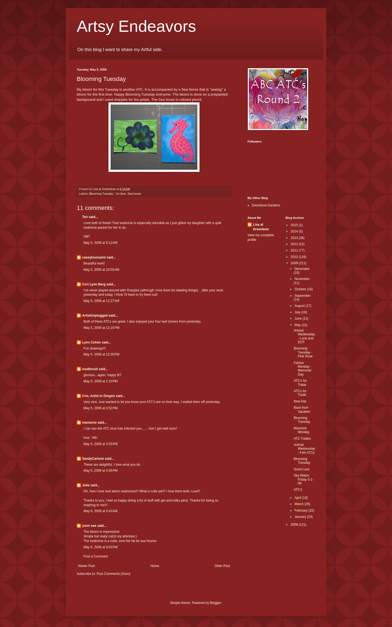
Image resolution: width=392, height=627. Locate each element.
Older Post (222, 566)
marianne (89, 422)
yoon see (89, 526)
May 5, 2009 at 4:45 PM (100, 470)
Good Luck (301, 469)
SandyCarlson (93, 459)
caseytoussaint (94, 257)
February (301, 510)
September (302, 296)
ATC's (298, 489)
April (298, 498)
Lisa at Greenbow (261, 227)
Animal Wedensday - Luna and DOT (304, 336)
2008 (295, 525)
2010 (295, 257)
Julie (85, 485)
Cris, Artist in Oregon (98, 396)
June (298, 318)
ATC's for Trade (300, 382)
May (297, 325)
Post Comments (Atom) (113, 574)
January (300, 517)
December (301, 269)
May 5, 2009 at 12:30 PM (101, 354)
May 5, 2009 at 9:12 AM (100, 243)
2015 (295, 225)
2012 (295, 244)
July (297, 312)
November (301, 279)
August (300, 306)
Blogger (215, 603)
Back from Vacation (302, 409)
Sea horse (134, 193)
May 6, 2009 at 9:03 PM (100, 547)
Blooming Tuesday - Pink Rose (303, 352)
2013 (295, 238)
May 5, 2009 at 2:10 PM (100, 381)
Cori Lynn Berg (93, 284)
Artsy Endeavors (136, 26)
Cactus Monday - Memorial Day (302, 368)
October (300, 289)
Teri (85, 217)
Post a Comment (95, 556)
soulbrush (90, 369)
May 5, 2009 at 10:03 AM (101, 270)
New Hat (300, 401)
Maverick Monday (301, 430)
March (299, 504)
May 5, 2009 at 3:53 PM (100, 444)
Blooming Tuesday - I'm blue (107, 193)
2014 (295, 231)
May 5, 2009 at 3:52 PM (100, 408)
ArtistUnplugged (95, 315)
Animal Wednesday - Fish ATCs (304, 449)
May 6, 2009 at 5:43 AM (100, 511)
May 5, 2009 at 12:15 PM (101, 328)
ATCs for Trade (300, 393)
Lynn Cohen (91, 342)
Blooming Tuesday (302, 420)
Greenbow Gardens (266, 205)
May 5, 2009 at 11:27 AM (101, 301)
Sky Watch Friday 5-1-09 (303, 479)
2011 (295, 250)
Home (154, 566)
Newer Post (86, 566)
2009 (295, 263)
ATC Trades (302, 438)
